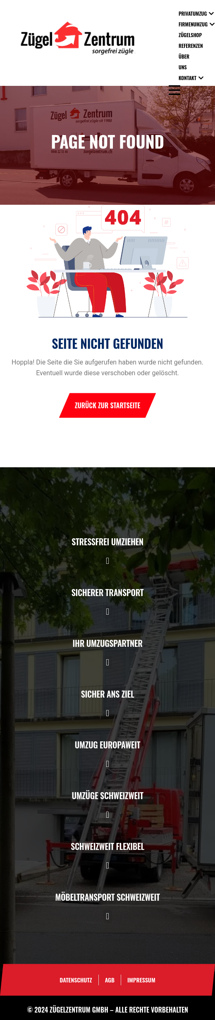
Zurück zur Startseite (108, 405)
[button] (107, 561)
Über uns (184, 62)
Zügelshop (190, 34)
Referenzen (191, 45)
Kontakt (187, 77)
